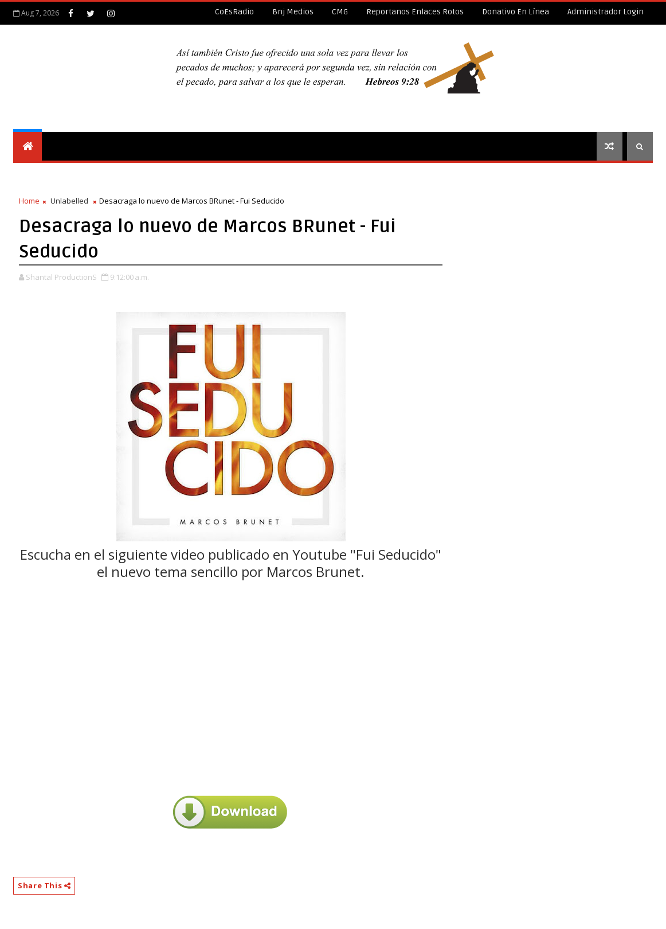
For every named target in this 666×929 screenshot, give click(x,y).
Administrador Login (605, 12)
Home (29, 201)
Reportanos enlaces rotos (415, 12)
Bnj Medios (293, 12)
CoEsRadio (234, 12)
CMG (340, 12)
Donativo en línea (515, 12)
